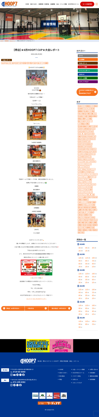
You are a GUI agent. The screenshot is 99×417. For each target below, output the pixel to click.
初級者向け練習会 (92, 116)
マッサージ (80, 192)
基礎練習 (80, 111)
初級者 (94, 202)
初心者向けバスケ (82, 108)
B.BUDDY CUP (92, 136)
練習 (90, 230)
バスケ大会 (89, 187)
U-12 (79, 154)
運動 (84, 118)
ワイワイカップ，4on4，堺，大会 (86, 194)
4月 (86, 248)
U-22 (93, 154)
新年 (86, 222)
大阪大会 (80, 215)
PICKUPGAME (81, 149)
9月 (80, 261)
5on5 (89, 134)
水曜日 (87, 124)
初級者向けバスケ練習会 (91, 106)
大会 (34, 63)
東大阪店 (89, 225)
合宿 (94, 204)
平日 (79, 113)
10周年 (89, 126)
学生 (90, 215)
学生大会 (87, 217)
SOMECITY (81, 151)
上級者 (84, 197)
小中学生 (92, 217)
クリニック (88, 164)
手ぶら (95, 220)
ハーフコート (81, 184)
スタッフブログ (83, 82)
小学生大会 (85, 220)
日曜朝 (46, 63)
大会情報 (81, 59)
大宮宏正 (91, 212)
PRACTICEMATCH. (91, 149)
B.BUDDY (84, 136)
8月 (86, 261)
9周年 (79, 136)
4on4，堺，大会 (10, 63)
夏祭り (95, 210)
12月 (80, 258)
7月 (93, 261)
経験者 (79, 230)
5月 (80, 248)
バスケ (94, 184)
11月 (86, 258)
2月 (80, 251)
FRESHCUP (92, 139)
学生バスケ (80, 217)
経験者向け (85, 230)
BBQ (79, 139)
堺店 (31, 63)
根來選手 (95, 225)
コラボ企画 (80, 172)
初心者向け (80, 116)
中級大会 (84, 113)
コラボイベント (91, 169)
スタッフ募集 (88, 179)
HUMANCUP (89, 144)
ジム (93, 172)
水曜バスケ (93, 113)
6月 (80, 264)
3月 (93, 248)
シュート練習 (87, 177)
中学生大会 (94, 197)
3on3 (93, 129)
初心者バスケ (81, 106)
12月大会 (95, 126)
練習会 (79, 118)
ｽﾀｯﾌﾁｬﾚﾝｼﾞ (81, 179)
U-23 (89, 156)
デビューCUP (81, 182)
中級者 (79, 199)
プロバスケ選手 (88, 189)
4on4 (3, 63)
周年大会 (80, 207)
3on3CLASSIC (81, 131)
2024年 (80, 129)
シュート (80, 177)
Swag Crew (88, 151)
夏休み (90, 210)
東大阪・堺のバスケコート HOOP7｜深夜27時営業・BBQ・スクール (49, 361)
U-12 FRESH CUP (86, 154)
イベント (80, 161)
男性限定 (88, 227)
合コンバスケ (88, 204)
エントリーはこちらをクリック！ (36, 299)
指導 (79, 222)
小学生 (79, 220)
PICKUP (90, 146)
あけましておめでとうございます (86, 159)
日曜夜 (90, 222)
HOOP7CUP (81, 144)
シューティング (81, 174)
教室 (83, 222)
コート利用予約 (87, 4)
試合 (83, 232)
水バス (79, 227)
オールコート (87, 161)
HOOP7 (80, 141)
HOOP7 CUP (18, 63)
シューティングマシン (92, 174)
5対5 (93, 134)
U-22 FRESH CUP (82, 156)
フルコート (80, 189)
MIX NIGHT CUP (82, 146)
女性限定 (86, 215)
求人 (84, 227)
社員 (93, 227)
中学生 (88, 197)
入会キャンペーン (82, 202)
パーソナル (88, 182)
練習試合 (95, 230)
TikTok (94, 151)
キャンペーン (81, 164)
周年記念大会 (87, 207)
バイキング (88, 184)
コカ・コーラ (81, 167)
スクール (94, 177)
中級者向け (85, 199)
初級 (88, 113)
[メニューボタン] (96, 4)
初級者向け (80, 204)
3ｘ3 (88, 131)
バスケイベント (81, 187)
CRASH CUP (85, 139)
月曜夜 (79, 225)
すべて (81, 56)
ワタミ (79, 197)
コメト (87, 167)
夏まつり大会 (81, 121)
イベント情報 (83, 67)
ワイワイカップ (88, 192)
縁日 (79, 232)
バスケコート (89, 121)
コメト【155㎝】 (82, 169)
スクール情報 (83, 78)
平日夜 (91, 220)
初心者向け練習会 (82, 126)
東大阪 (84, 225)
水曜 (86, 116)
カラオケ (94, 161)
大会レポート (7, 60)
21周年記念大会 (87, 129)
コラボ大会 (87, 172)
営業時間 (94, 207)
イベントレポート (84, 71)
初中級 (24, 63)
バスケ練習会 (81, 124)
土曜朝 (79, 210)
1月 (86, 251)
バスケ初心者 (91, 108)
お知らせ (81, 74)
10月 (93, 258)
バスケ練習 (89, 118)
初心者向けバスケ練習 (89, 111)
